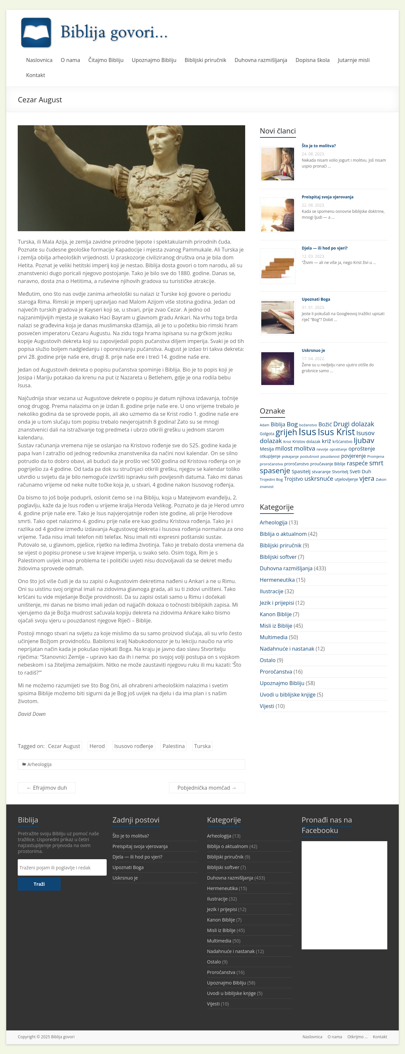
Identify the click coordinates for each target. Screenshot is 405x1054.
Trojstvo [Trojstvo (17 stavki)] (293, 479)
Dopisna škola (313, 60)
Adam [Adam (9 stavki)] (264, 425)
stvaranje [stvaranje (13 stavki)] (321, 472)
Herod (97, 746)
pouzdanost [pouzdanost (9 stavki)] (330, 456)
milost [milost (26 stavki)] (284, 448)
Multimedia (274, 637)
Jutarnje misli (354, 60)
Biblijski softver (278, 556)
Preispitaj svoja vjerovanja (328, 197)
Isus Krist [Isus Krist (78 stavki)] (336, 432)
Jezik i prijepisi (277, 602)
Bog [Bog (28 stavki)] (292, 424)
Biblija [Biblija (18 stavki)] (278, 424)
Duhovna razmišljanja (261, 60)
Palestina (173, 746)
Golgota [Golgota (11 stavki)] (267, 433)
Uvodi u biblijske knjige (288, 694)
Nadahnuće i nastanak (287, 648)
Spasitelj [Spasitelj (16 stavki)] (301, 471)
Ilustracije (272, 591)
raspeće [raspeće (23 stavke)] (357, 463)
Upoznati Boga (316, 299)
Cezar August (64, 746)
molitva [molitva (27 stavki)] (304, 448)
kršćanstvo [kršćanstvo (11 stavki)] (342, 441)
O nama (70, 60)
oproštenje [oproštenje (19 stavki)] (362, 448)
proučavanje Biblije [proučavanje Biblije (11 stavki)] (327, 464)
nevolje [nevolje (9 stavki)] (323, 449)
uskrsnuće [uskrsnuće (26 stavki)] (319, 478)
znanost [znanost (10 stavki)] (267, 486)
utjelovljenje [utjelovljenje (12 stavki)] (346, 479)
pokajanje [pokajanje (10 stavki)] (290, 456)
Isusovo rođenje (133, 746)
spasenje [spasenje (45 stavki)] (275, 470)
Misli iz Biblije (276, 625)
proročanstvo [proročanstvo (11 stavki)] (296, 464)
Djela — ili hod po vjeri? (325, 248)
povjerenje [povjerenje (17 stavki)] (353, 456)
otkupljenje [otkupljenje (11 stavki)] (270, 456)
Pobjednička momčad (207, 787)
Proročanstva (276, 671)
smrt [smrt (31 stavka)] (376, 462)
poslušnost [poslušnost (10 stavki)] (309, 456)
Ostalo (268, 660)
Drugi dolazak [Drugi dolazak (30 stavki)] (353, 423)
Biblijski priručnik (205, 60)
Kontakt (35, 75)
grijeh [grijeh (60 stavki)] (286, 431)
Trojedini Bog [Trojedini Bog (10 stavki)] (271, 479)
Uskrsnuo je (313, 350)
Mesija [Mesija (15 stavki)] (267, 449)
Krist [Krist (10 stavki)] (287, 441)
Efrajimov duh (46, 787)
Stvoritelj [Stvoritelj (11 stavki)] (340, 472)
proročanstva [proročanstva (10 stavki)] (271, 463)
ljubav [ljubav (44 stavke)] (364, 440)
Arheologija (39, 764)
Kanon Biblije (276, 614)
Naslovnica (39, 60)
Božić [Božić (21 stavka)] (325, 424)
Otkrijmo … (357, 1037)
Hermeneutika (277, 579)
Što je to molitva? (319, 146)
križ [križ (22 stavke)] (326, 441)
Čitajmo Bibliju (105, 60)
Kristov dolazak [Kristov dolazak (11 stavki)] (306, 441)
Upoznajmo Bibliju (154, 60)
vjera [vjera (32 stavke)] (366, 478)
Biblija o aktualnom (283, 533)
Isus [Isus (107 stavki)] (307, 431)
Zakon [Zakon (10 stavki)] (381, 479)
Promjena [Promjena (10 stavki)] (375, 456)
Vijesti (267, 706)
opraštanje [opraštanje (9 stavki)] (338, 449)
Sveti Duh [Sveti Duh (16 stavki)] (360, 471)
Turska (202, 746)
